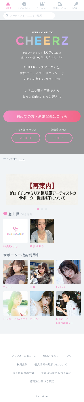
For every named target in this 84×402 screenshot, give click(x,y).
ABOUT (26, 138)
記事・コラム (59, 8)
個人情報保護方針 (24, 373)
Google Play (53, 343)
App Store (29, 343)
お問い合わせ (51, 355)
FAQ (69, 355)
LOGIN (76, 8)
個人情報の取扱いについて (50, 364)
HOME (8, 8)
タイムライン (24, 8)
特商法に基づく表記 (42, 381)
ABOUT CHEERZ (24, 355)
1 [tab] (38, 209)
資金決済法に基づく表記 (56, 373)
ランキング (42, 8)
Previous (4, 189)
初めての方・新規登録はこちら (42, 116)
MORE (22, 160)
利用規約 (22, 364)
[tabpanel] (42, 189)
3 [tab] (46, 209)
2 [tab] (42, 209)
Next (79, 189)
